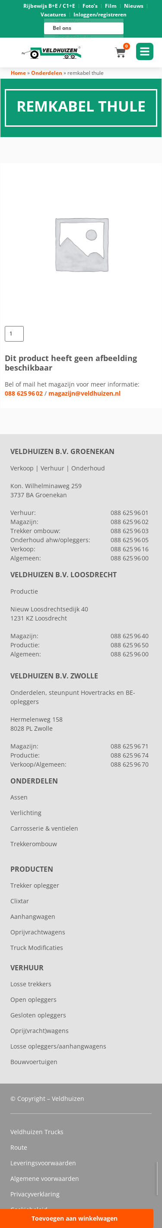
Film (111, 6)
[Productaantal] (14, 334)
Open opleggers (33, 999)
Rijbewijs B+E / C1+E (49, 6)
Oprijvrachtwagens (37, 932)
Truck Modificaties (36, 947)
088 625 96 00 (74, 38)
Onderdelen (46, 73)
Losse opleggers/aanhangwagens (58, 1046)
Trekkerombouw (33, 844)
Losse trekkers (30, 984)
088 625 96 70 (130, 764)
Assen (19, 797)
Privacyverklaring (35, 1194)
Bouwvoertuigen (33, 1062)
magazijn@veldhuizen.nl (84, 393)
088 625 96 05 (130, 540)
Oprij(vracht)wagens (39, 1031)
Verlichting (25, 813)
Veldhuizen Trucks (37, 1132)
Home (18, 73)
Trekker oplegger (34, 885)
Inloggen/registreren (100, 14)
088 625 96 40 (130, 636)
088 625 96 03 (130, 531)
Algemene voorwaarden (44, 1178)
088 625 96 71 (130, 746)
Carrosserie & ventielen (44, 828)
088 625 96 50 (130, 645)
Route (18, 1147)
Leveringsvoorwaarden (43, 1163)
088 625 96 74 (130, 755)
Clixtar (19, 901)
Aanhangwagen (32, 916)
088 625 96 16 (74, 35)
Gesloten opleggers (38, 1015)
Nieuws (133, 6)
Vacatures (53, 14)
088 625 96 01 (74, 20)
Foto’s (90, 6)
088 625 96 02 (24, 393)
